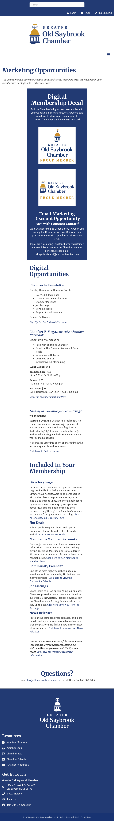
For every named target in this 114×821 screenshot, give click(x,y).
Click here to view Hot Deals (50, 534)
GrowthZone (86, 817)
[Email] (84, 13)
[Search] (57, 4)
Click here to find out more (44, 451)
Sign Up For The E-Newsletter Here (48, 322)
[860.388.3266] (103, 13)
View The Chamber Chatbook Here (48, 397)
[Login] (70, 13)
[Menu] (108, 54)
